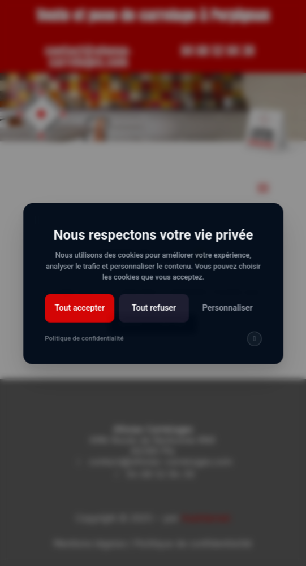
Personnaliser (225, 314)
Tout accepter (81, 314)
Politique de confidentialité (85, 344)
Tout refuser (153, 314)
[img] (252, 344)
